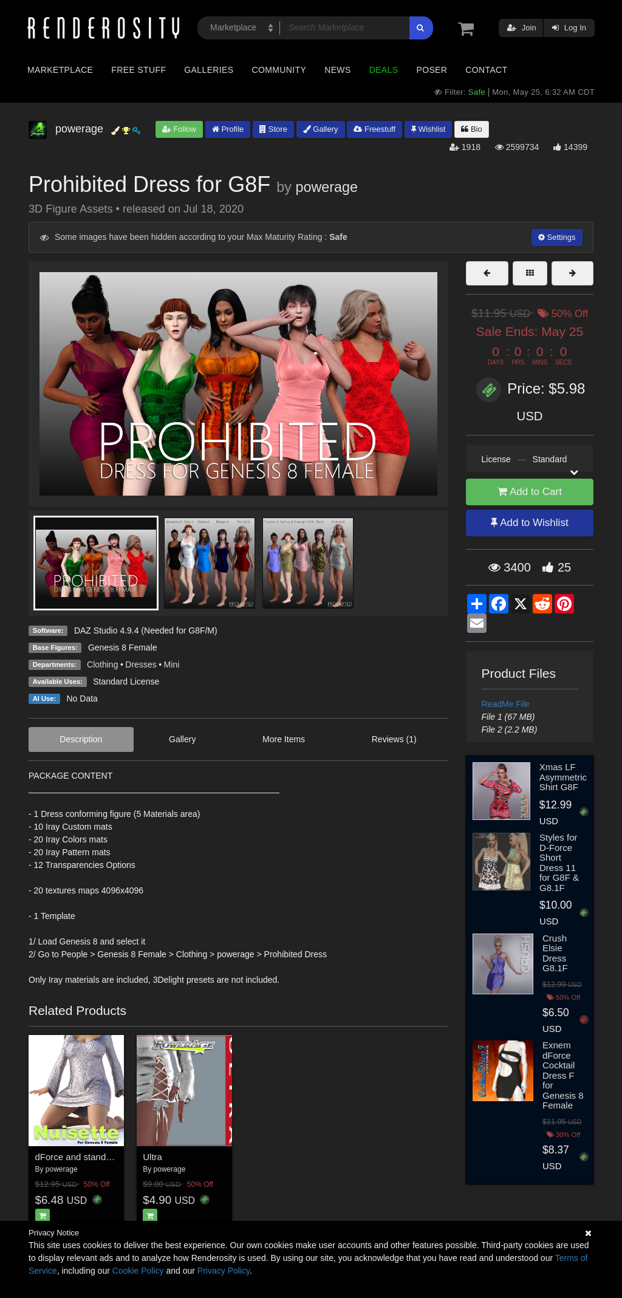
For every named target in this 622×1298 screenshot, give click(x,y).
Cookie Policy (138, 1271)
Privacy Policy (223, 1271)
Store (273, 129)
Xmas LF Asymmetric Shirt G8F (563, 777)
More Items (283, 739)
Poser (431, 70)
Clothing (102, 664)
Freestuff (374, 129)
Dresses (140, 664)
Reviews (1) (394, 739)
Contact (486, 70)
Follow (179, 129)
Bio (471, 129)
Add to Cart (529, 491)
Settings (557, 237)
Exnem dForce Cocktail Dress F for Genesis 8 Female (563, 1075)
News (337, 70)
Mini (172, 664)
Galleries (208, 70)
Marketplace (60, 70)
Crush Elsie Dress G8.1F (555, 953)
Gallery (320, 129)
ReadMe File (506, 704)
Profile (228, 129)
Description (81, 739)
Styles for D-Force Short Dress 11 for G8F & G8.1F (559, 862)
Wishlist (428, 129)
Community (279, 70)
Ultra (152, 1157)
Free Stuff (138, 70)
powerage (326, 187)
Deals (383, 70)
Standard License (126, 681)
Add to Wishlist (529, 522)
